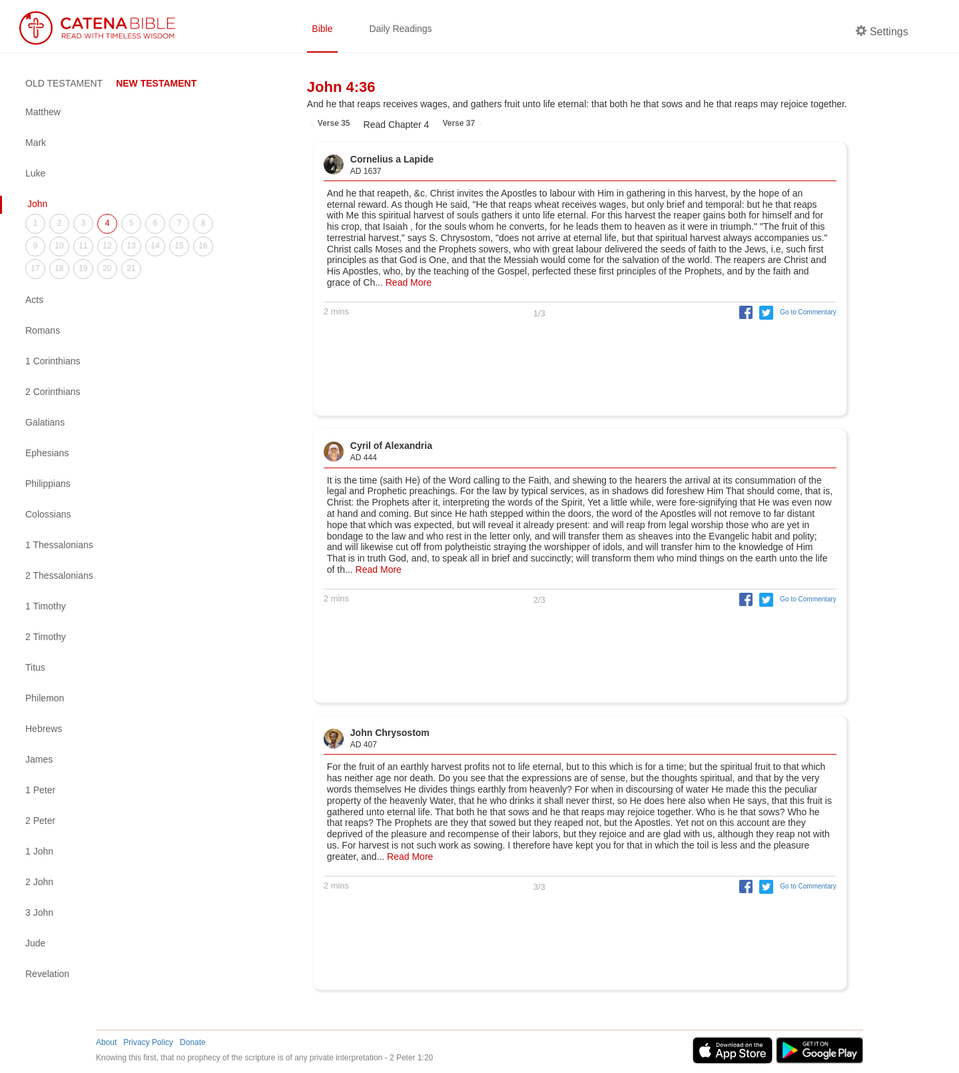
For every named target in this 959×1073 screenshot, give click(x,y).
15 (178, 245)
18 (59, 268)
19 (83, 268)
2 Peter (40, 820)
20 (107, 268)
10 (59, 245)
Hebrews (43, 728)
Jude (35, 943)
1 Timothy (45, 606)
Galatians (45, 422)
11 (83, 245)
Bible (322, 28)
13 (131, 245)
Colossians (48, 514)
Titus (35, 667)
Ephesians (47, 453)
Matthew (43, 112)
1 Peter (40, 790)
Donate (193, 1042)
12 (107, 245)
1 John (39, 851)
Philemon (44, 698)
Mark (35, 142)
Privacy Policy (148, 1042)
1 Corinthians (53, 361)
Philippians (48, 483)
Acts (34, 299)
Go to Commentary (808, 312)
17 (35, 268)
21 (131, 268)
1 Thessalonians (59, 544)
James (39, 759)
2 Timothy (45, 636)
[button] (743, 312)
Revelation (47, 973)
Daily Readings (400, 28)
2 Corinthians (53, 391)
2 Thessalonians (59, 575)
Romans (42, 330)
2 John (39, 882)
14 (155, 245)
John (37, 203)
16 (202, 245)
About (106, 1042)
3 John (39, 912)
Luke (35, 173)
